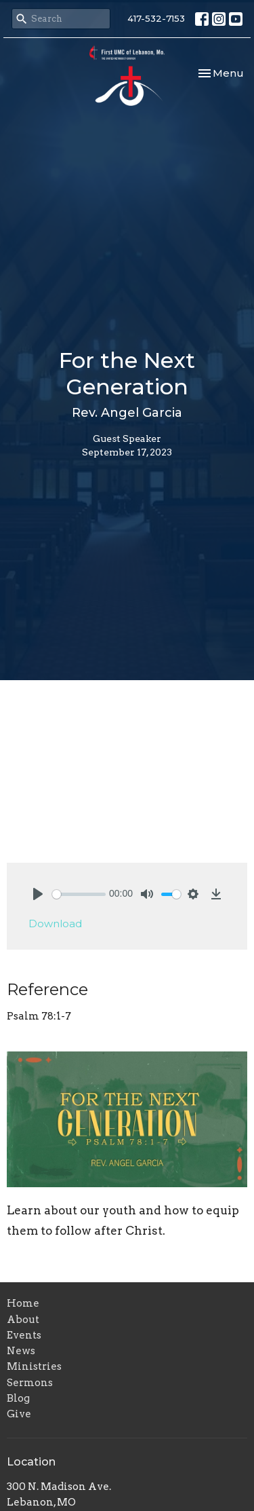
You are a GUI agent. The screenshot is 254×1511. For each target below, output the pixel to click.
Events (24, 1335)
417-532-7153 (156, 18)
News (21, 1351)
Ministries (34, 1366)
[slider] (79, 894)
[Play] (38, 894)
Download (55, 923)
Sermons (30, 1383)
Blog (18, 1398)
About (23, 1319)
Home (23, 1303)
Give (19, 1414)
